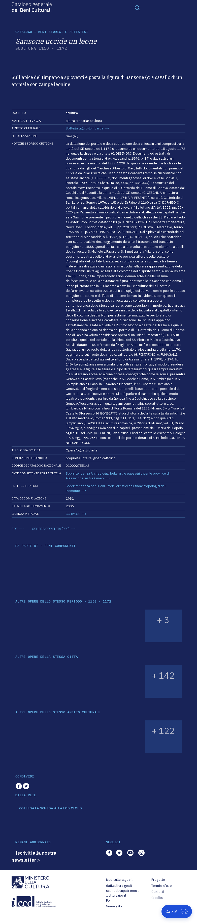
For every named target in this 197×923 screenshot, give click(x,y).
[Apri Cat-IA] (176, 911)
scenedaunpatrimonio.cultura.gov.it (123, 893)
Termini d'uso (161, 886)
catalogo (23, 32)
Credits (157, 898)
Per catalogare (114, 903)
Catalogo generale (32, 7)
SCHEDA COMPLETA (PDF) (51, 529)
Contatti (157, 892)
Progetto (158, 880)
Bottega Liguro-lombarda (84, 128)
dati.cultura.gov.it (119, 886)
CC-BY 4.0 (73, 514)
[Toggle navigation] (137, 8)
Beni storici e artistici (63, 32)
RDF (15, 529)
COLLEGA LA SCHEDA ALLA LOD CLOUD (50, 808)
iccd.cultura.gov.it (119, 880)
